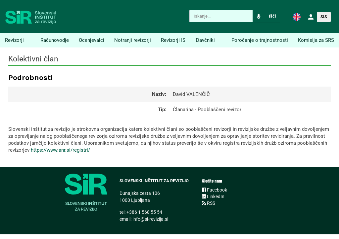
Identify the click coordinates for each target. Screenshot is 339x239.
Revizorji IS (173, 40)
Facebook (214, 190)
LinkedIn (213, 196)
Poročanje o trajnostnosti (259, 40)
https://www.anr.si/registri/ (60, 150)
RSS (208, 203)
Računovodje (54, 40)
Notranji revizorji (132, 40)
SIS (323, 16)
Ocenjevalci (91, 40)
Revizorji (14, 40)
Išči (272, 16)
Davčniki (205, 40)
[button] (297, 16)
